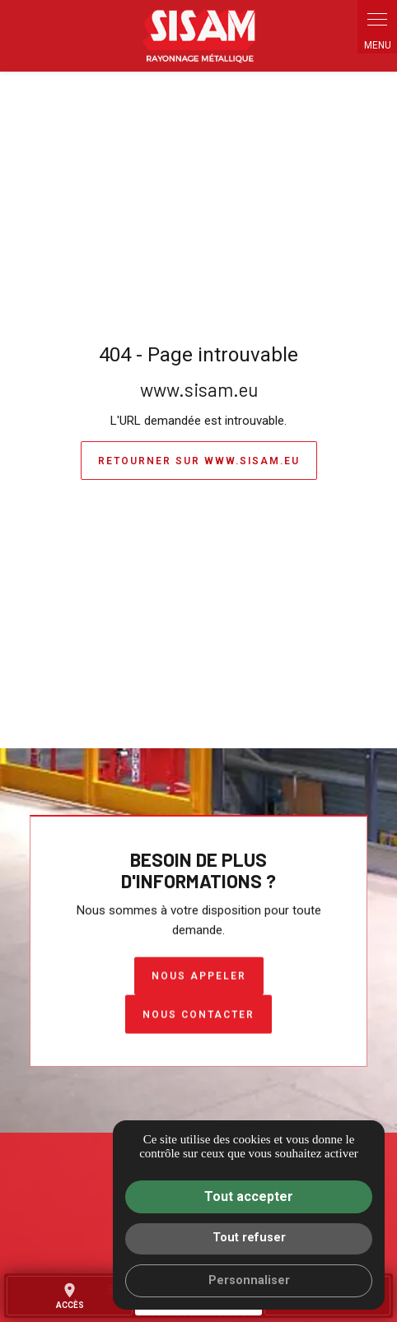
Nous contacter (198, 1015)
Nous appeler (199, 976)
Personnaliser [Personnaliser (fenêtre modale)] (249, 1280)
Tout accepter (248, 1196)
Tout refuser (249, 1238)
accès (69, 1296)
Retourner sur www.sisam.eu (199, 461)
